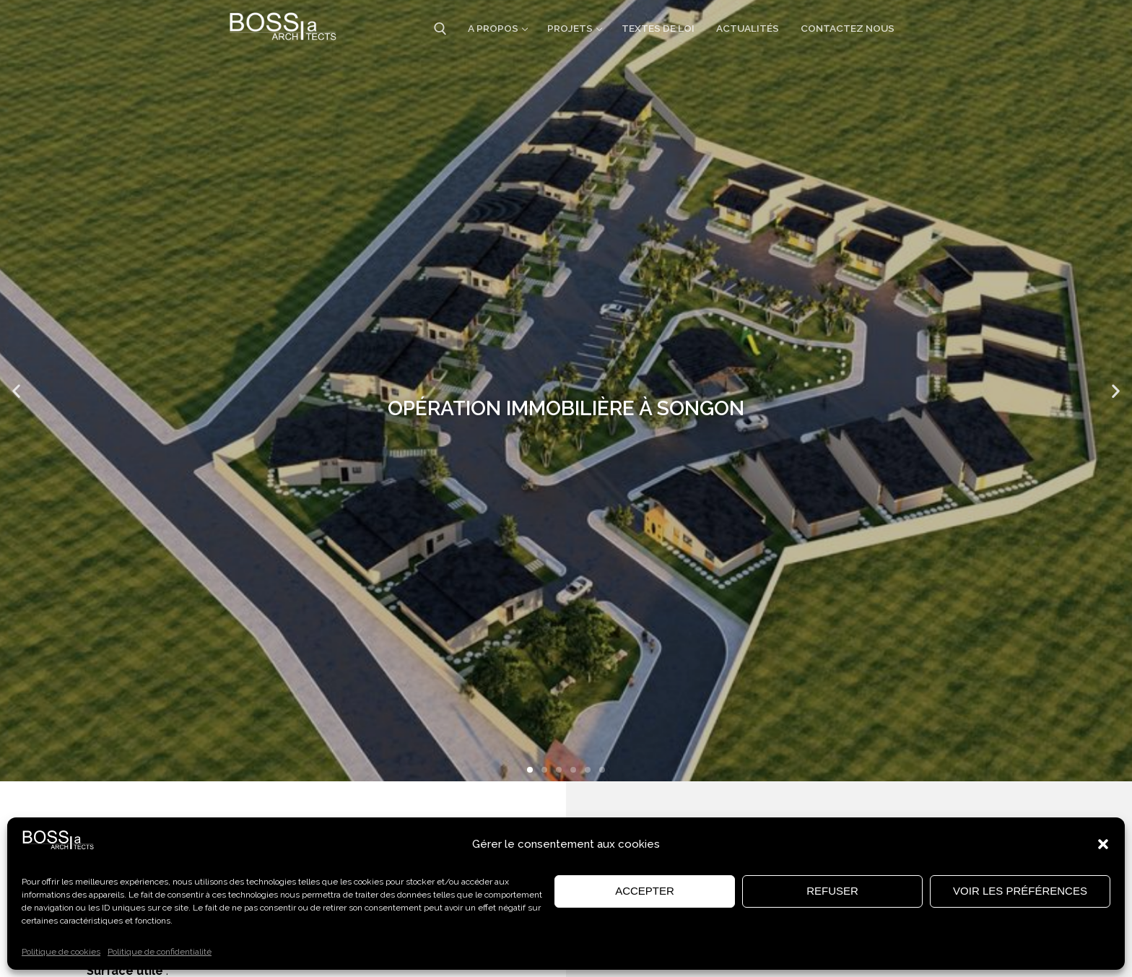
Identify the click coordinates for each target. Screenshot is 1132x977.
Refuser (832, 891)
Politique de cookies (61, 952)
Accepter (644, 891)
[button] (1103, 844)
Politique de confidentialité (160, 952)
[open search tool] (440, 28)
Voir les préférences (1020, 891)
